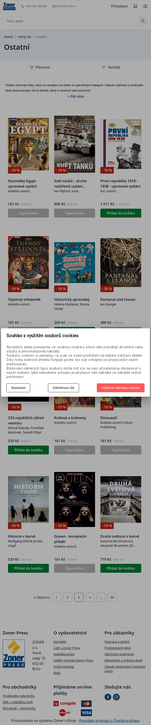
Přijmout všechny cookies (120, 388)
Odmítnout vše (63, 388)
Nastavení (18, 388)
